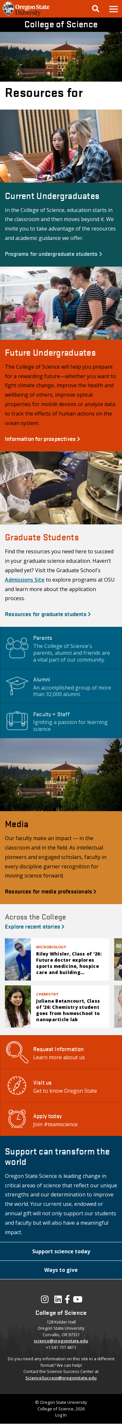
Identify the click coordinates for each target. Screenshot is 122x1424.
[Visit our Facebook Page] (67, 1301)
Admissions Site (25, 579)
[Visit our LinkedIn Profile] (58, 1301)
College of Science (61, 24)
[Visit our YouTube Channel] (77, 1301)
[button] (113, 9)
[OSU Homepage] (26, 15)
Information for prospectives (42, 438)
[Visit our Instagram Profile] (44, 1301)
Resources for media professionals (50, 891)
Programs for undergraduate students (53, 253)
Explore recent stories (34, 926)
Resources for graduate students (48, 614)
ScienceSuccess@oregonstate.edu (61, 1378)
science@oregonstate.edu (61, 1341)
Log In (61, 1415)
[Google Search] (95, 9)
